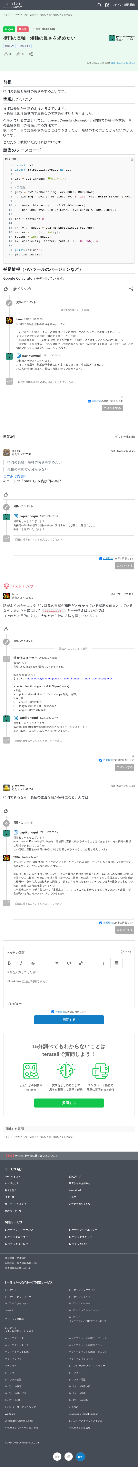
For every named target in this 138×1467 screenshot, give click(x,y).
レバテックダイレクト (18, 1244)
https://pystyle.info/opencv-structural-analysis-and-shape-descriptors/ (69, 678)
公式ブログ (75, 1176)
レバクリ (9, 1372)
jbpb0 (16, 450)
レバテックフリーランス (19, 1229)
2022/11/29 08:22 (123, 63)
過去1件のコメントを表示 (73, 648)
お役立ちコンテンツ (79, 1204)
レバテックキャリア (80, 1237)
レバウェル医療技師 (79, 1386)
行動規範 (96, 401)
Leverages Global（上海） (19, 1420)
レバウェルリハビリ (15, 1393)
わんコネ (74, 1407)
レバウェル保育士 (14, 1386)
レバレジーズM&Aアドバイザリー (87, 1365)
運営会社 (9, 1257)
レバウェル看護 (77, 1379)
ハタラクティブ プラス (81, 1359)
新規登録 (129, 4)
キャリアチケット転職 (17, 1352)
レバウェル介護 (13, 1379)
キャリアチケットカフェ (18, 1345)
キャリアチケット (14, 1338)
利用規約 (22, 1257)
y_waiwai (18, 786)
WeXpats (10, 1414)
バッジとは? (11, 1183)
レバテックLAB (78, 1244)
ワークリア (11, 1365)
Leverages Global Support (84, 1414)
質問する (69, 1103)
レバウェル (75, 1372)
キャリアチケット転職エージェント (88, 1352)
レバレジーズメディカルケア (20, 1407)
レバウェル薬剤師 (78, 1400)
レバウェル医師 (13, 1400)
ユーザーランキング (15, 1204)
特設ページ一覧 (13, 1211)
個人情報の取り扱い (27, 1263)
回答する (69, 1019)
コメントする (112, 408)
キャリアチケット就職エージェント (88, 1338)
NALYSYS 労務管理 (79, 1427)
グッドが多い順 (125, 436)
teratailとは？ (13, 1176)
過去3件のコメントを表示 (75, 309)
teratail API (75, 1190)
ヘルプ (72, 1197)
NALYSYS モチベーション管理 (21, 1427)
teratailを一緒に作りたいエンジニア (36, 1155)
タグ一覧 (9, 1197)
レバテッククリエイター (83, 1229)
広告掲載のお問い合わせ (18, 1268)
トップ (6, 15)
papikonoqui (125, 36)
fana (19, 319)
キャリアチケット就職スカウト (85, 1345)
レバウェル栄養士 (78, 1393)
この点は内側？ (15, 476)
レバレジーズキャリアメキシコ (85, 1420)
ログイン (117, 4)
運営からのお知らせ (79, 1183)
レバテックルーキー (16, 1237)
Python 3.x (24, 46)
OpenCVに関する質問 (25, 15)
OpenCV (9, 46)
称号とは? (10, 1190)
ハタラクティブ (13, 1359)
